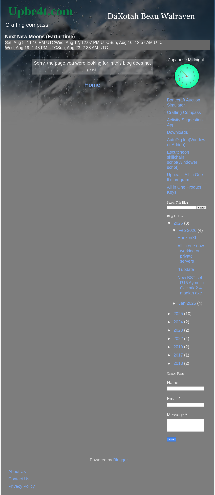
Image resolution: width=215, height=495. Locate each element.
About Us (17, 471)
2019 (179, 346)
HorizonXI (187, 237)
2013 (179, 363)
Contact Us (18, 478)
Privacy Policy (21, 486)
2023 (179, 330)
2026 (179, 223)
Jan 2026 (188, 303)
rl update (186, 269)
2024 (179, 322)
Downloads (177, 132)
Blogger (120, 459)
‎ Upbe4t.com (39, 11)
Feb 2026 (188, 230)
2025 (179, 313)
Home (92, 84)
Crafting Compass (184, 112)
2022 (179, 338)
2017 (179, 355)
